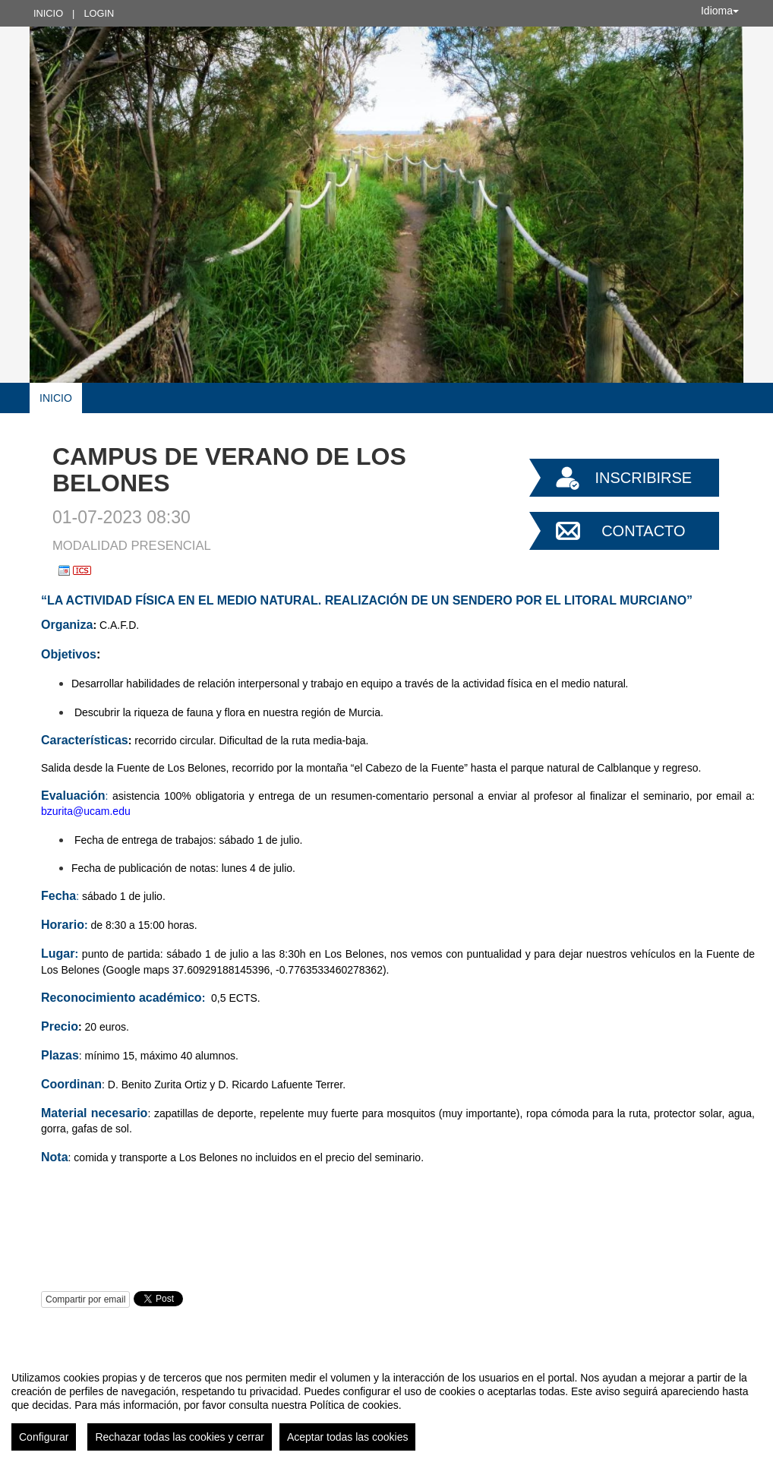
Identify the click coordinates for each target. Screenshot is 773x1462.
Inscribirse (643, 477)
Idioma (720, 11)
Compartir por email (85, 1299)
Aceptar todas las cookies (348, 1437)
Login (99, 13)
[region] (386, 1405)
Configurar (43, 1437)
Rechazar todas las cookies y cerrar (179, 1437)
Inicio (48, 13)
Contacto (643, 531)
